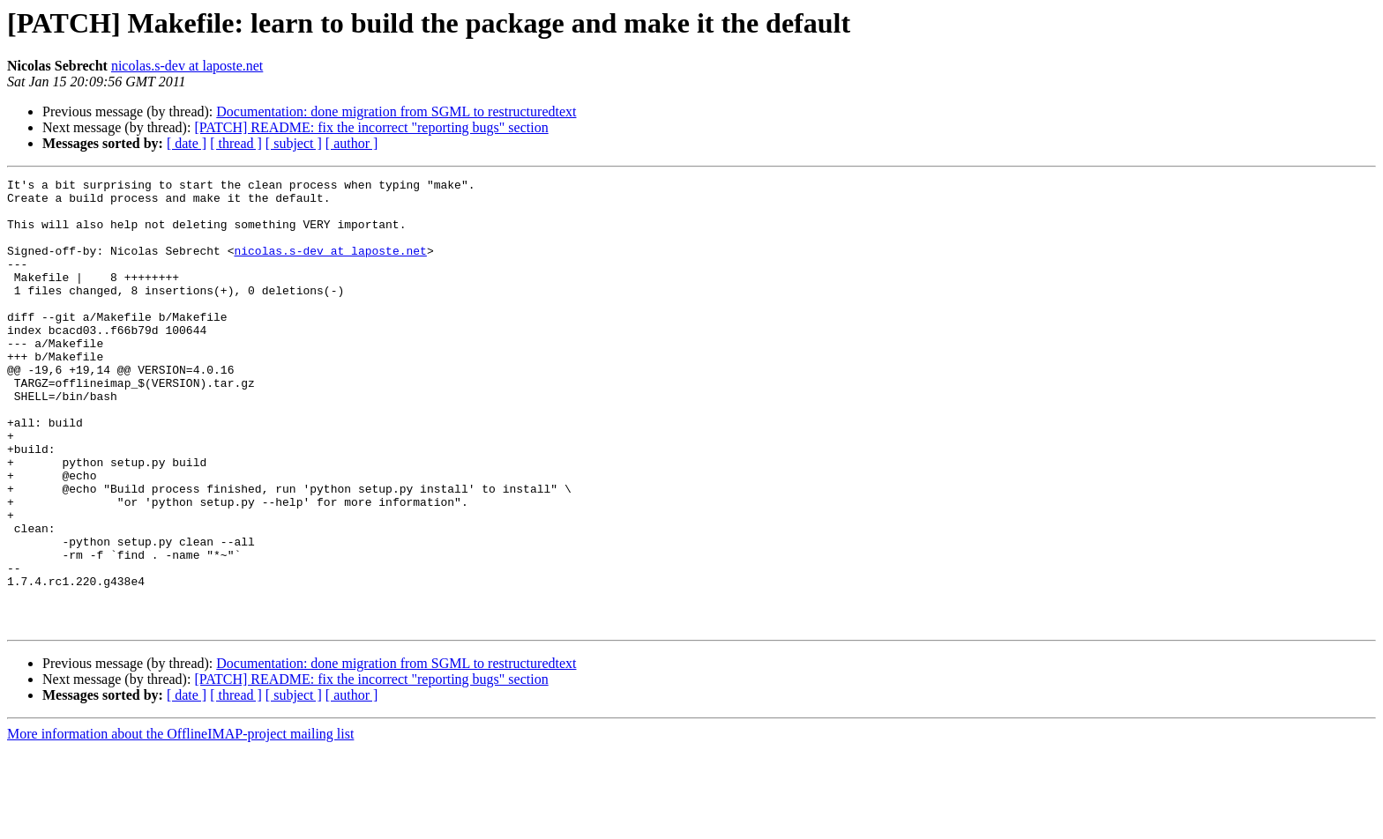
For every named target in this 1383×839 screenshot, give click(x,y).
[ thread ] (236, 143)
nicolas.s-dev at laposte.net (187, 65)
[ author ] (351, 143)
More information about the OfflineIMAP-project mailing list (180, 823)
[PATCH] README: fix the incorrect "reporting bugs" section (371, 127)
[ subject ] (293, 143)
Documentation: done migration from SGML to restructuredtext (396, 111)
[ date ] (186, 143)
